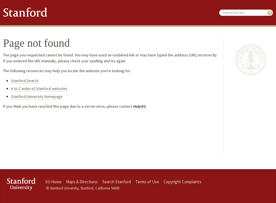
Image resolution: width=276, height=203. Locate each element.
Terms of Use (147, 181)
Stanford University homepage (37, 96)
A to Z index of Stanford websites (39, 88)
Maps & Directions (82, 181)
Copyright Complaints (183, 181)
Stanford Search (25, 80)
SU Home (53, 181)
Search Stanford (116, 181)
